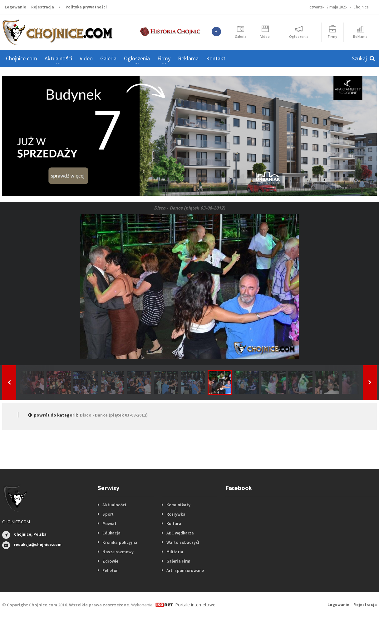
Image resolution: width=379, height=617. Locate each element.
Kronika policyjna (119, 542)
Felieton (110, 570)
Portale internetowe (194, 604)
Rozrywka (175, 514)
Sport (107, 514)
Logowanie (15, 7)
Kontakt (215, 58)
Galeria (108, 58)
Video (86, 58)
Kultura (173, 523)
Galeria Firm (178, 561)
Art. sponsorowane (184, 570)
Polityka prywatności (86, 7)
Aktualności (114, 505)
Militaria (174, 551)
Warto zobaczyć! (182, 542)
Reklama (188, 58)
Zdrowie (110, 561)
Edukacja (111, 533)
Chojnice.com (21, 58)
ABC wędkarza (180, 533)
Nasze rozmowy (117, 551)
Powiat (109, 523)
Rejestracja (42, 7)
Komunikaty (178, 505)
